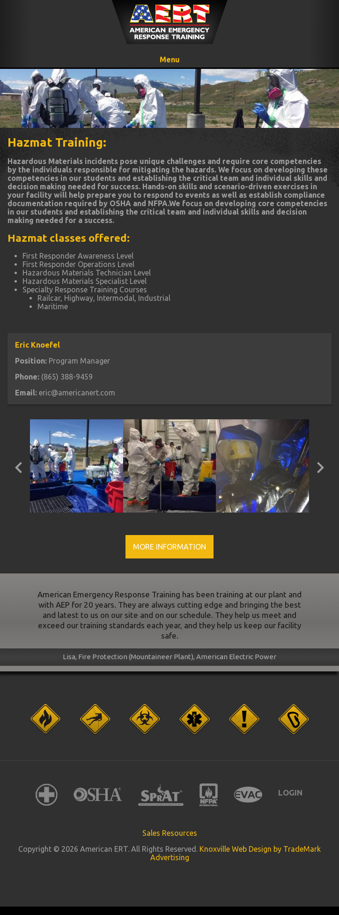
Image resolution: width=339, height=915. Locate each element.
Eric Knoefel (37, 345)
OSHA (98, 794)
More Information (169, 547)
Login (290, 792)
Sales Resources (169, 833)
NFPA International (208, 794)
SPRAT (161, 794)
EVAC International (248, 794)
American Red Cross (47, 794)
